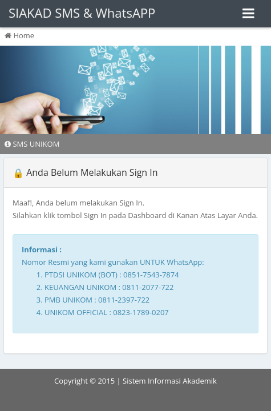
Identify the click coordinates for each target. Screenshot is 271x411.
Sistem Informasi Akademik (170, 381)
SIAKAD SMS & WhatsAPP (82, 12)
